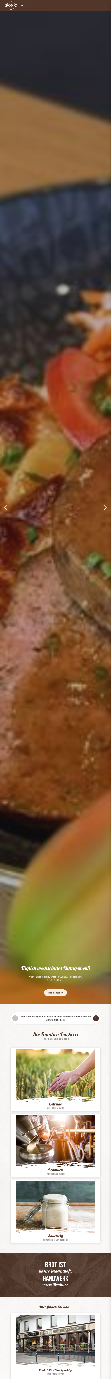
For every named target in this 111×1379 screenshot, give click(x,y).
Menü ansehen (55, 992)
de (22, 5)
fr (26, 5)
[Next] (96, 1018)
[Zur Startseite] (11, 5)
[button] (5, 507)
